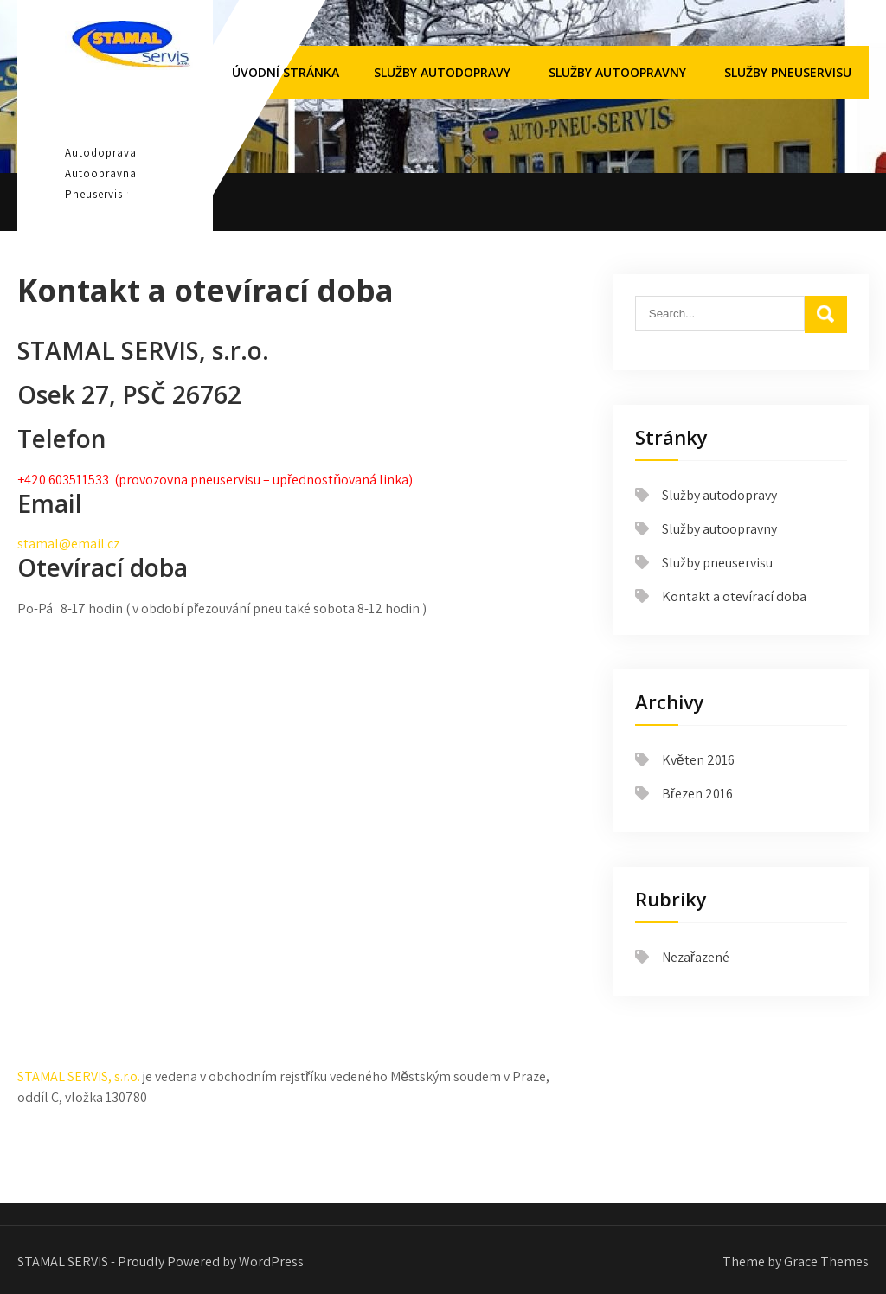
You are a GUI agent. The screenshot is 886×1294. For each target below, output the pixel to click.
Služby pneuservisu (787, 72)
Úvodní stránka (285, 72)
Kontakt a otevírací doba (734, 596)
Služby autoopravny (617, 72)
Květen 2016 (698, 760)
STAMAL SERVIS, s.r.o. (78, 1076)
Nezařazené (695, 957)
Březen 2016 (697, 794)
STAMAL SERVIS (128, 109)
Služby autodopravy (442, 72)
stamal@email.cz (68, 544)
